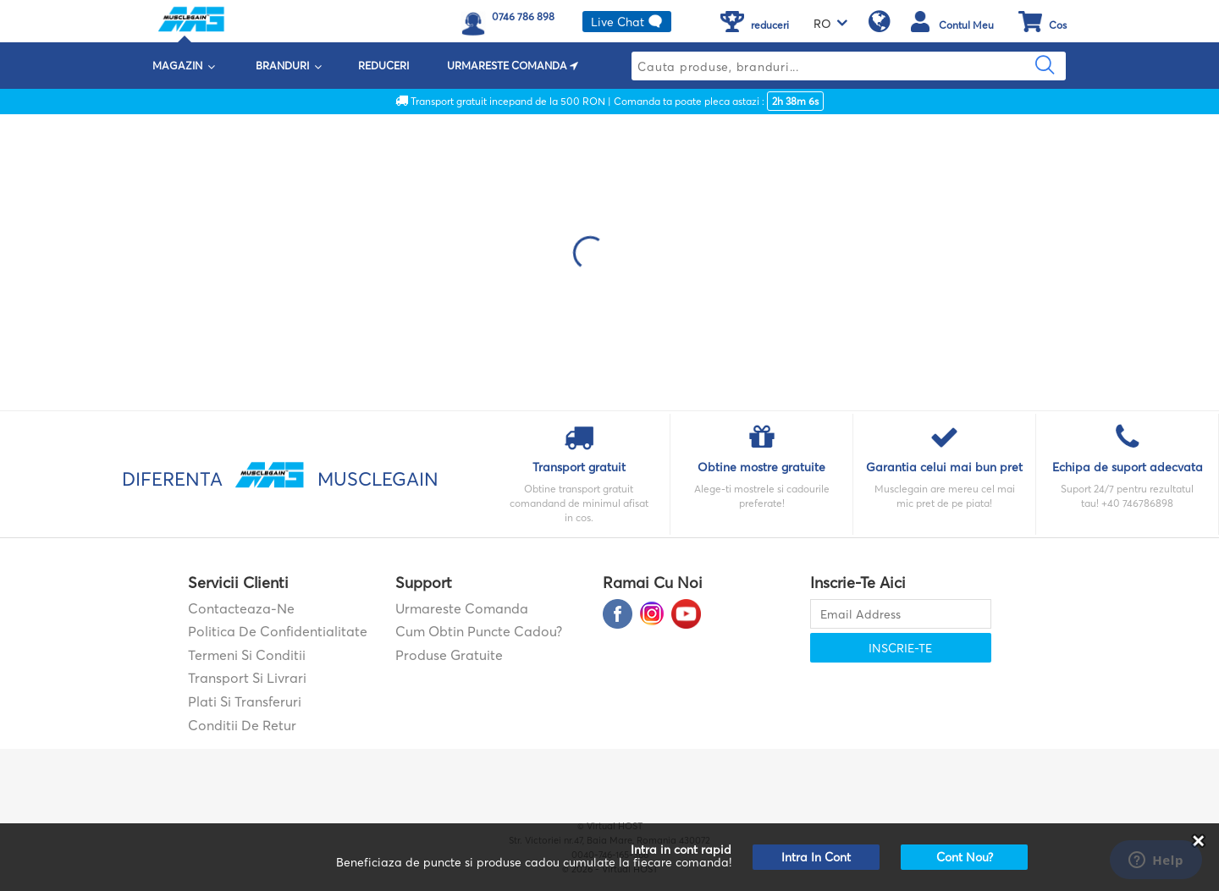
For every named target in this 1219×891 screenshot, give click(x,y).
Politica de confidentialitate (277, 631)
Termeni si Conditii (247, 654)
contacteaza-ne (241, 608)
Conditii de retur (242, 725)
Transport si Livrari (247, 677)
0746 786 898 (523, 16)
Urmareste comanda (461, 608)
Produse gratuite (449, 654)
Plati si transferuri (244, 701)
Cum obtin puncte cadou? (478, 631)
